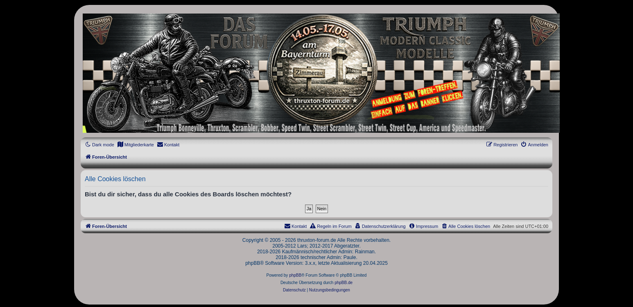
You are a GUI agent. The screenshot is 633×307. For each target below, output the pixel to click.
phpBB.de (344, 282)
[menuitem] (135, 145)
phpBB (295, 275)
